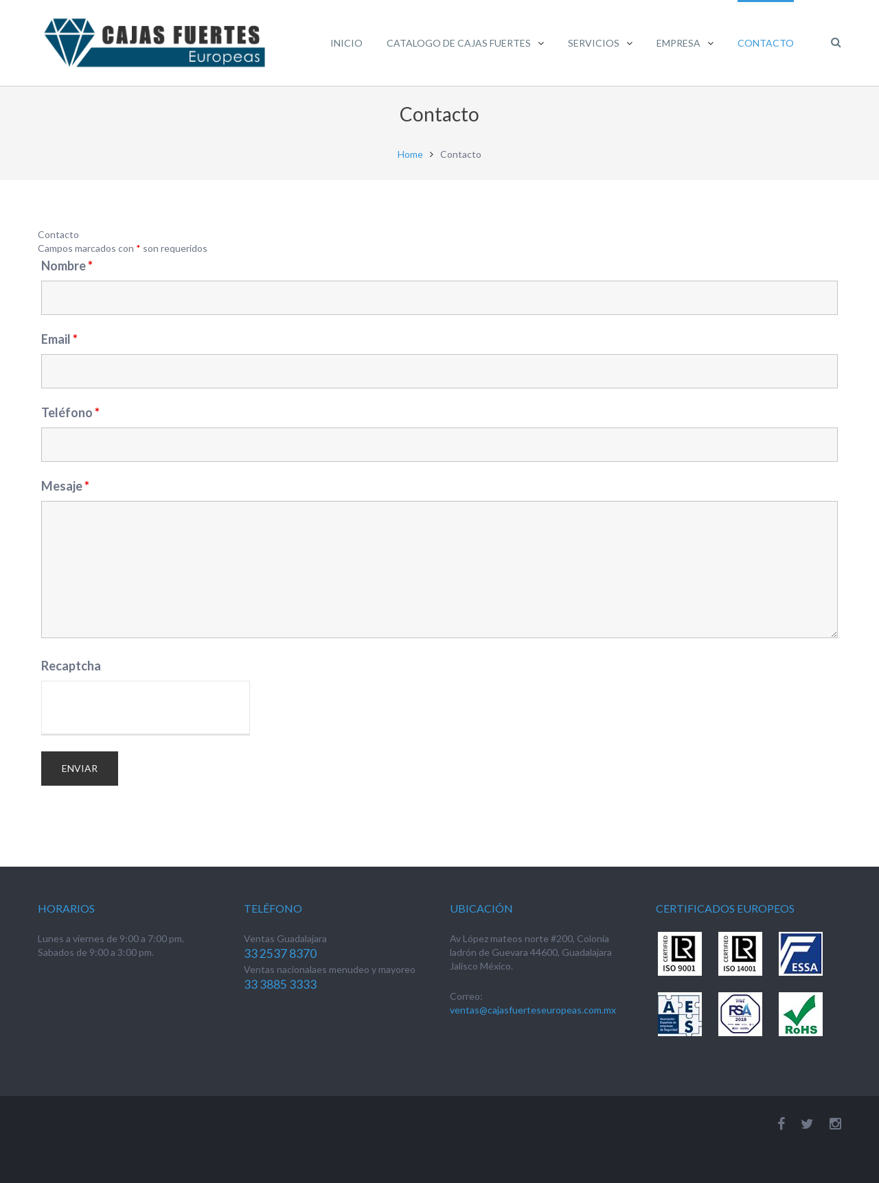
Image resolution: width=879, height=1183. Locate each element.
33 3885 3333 (280, 984)
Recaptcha (71, 665)
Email (59, 339)
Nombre (67, 265)
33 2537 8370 (280, 953)
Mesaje (65, 486)
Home (410, 155)
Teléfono (70, 412)
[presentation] (145, 707)
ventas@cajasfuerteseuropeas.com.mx (533, 1010)
